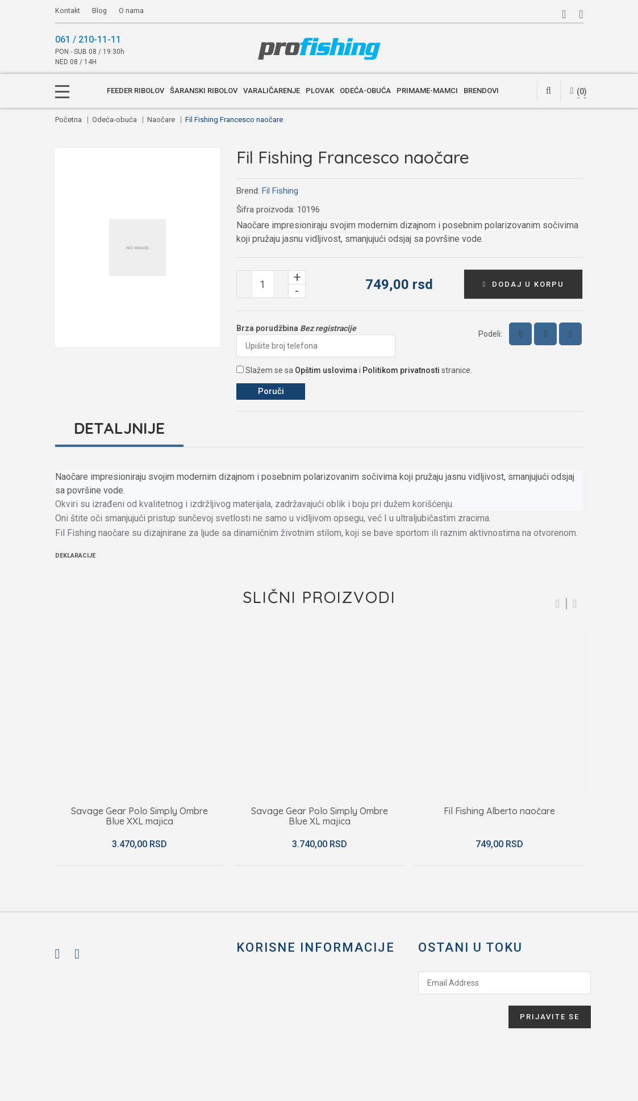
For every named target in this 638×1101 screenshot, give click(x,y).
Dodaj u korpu (524, 284)
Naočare (161, 119)
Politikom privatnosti (401, 370)
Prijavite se (549, 1016)
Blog (100, 10)
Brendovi (481, 90)
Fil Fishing (280, 191)
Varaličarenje (271, 90)
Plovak (320, 90)
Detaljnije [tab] (119, 428)
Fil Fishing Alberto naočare (499, 811)
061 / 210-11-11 (88, 39)
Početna (68, 119)
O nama (131, 10)
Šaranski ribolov (203, 90)
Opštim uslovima (326, 370)
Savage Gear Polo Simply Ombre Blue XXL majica (139, 816)
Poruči (271, 391)
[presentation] (461, 1017)
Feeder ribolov (135, 90)
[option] (139, 744)
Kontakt (67, 10)
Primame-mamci (427, 90)
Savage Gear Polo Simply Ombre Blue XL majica (319, 816)
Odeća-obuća (365, 90)
